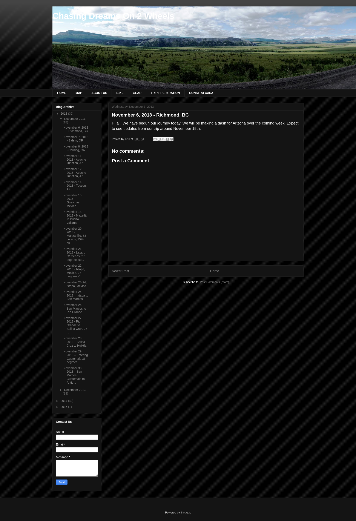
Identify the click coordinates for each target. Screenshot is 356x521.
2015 (64, 407)
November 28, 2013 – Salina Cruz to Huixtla (74, 342)
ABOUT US (99, 93)
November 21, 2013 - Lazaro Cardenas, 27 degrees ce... (74, 254)
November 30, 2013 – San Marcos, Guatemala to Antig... (74, 375)
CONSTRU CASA (201, 93)
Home (214, 271)
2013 (64, 113)
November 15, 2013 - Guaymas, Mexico (72, 201)
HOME (61, 93)
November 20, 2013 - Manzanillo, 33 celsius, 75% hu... (74, 236)
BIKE (119, 93)
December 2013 (75, 390)
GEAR (137, 93)
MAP (78, 93)
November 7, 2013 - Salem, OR (75, 138)
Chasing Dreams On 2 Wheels (113, 16)
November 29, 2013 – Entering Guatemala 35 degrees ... (75, 357)
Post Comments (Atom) (214, 282)
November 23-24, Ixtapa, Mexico (75, 284)
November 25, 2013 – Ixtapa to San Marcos (75, 295)
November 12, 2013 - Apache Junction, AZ (74, 172)
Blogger (185, 512)
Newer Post (120, 271)
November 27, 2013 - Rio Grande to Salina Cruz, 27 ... (75, 325)
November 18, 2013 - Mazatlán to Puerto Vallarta (75, 217)
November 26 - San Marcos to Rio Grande (74, 308)
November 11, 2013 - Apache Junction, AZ (74, 159)
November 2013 (75, 118)
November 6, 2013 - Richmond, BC (75, 129)
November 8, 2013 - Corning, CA (75, 148)
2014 (64, 401)
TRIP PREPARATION (165, 93)
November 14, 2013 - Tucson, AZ (75, 185)
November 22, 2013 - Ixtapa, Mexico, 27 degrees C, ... (74, 271)
